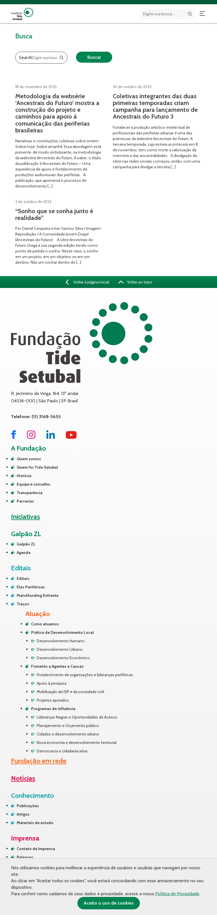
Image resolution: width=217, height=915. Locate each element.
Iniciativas (25, 516)
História (24, 476)
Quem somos (29, 459)
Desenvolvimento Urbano (60, 649)
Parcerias (25, 501)
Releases (25, 857)
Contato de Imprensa (36, 849)
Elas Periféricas (31, 587)
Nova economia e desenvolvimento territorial (76, 742)
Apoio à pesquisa (51, 683)
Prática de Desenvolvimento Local (62, 632)
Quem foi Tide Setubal (37, 467)
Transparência (29, 493)
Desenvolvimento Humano (60, 641)
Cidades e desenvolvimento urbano (68, 734)
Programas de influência (53, 709)
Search (25, 57)
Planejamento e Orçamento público (68, 726)
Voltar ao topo (135, 282)
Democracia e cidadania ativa (62, 751)
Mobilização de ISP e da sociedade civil (70, 692)
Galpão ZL (26, 544)
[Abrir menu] (202, 14)
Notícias (23, 778)
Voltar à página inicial (87, 282)
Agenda (24, 552)
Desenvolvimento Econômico (63, 658)
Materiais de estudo (35, 823)
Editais (23, 578)
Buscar (94, 57)
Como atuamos (45, 624)
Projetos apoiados (53, 700)
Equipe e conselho (33, 484)
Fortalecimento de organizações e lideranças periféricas (85, 675)
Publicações (28, 806)
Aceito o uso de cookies (109, 903)
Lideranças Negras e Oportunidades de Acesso (77, 717)
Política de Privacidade (177, 893)
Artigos (23, 814)
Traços (23, 604)
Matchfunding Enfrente (37, 595)
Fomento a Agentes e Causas (57, 666)
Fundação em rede (38, 761)
